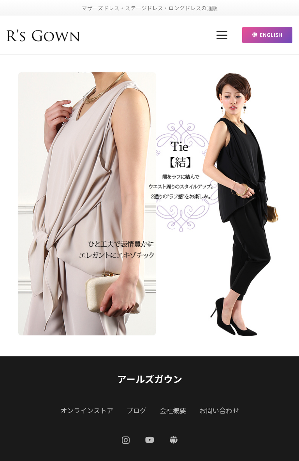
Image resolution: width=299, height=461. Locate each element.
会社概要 (173, 410)
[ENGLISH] (174, 440)
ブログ (136, 410)
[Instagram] (126, 440)
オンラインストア (86, 410)
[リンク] (43, 35)
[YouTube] (149, 440)
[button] (222, 35)
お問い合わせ (219, 410)
